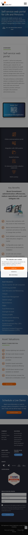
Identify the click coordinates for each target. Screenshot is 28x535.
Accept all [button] (14, 268)
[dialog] (14, 267)
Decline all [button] (14, 271)
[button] (14, 275)
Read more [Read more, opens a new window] (19, 264)
